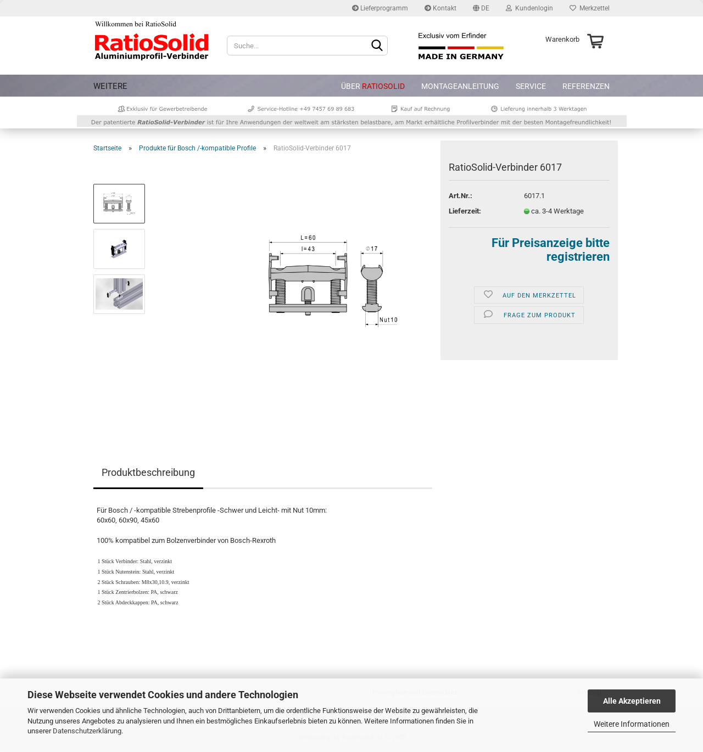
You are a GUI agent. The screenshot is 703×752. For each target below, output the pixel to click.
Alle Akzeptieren (632, 701)
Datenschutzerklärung (87, 731)
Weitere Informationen (631, 724)
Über (373, 86)
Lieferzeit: (465, 211)
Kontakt (440, 8)
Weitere (110, 86)
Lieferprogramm (380, 8)
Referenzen (586, 86)
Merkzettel (590, 8)
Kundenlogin (529, 8)
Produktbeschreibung (148, 472)
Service (531, 86)
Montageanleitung (460, 86)
